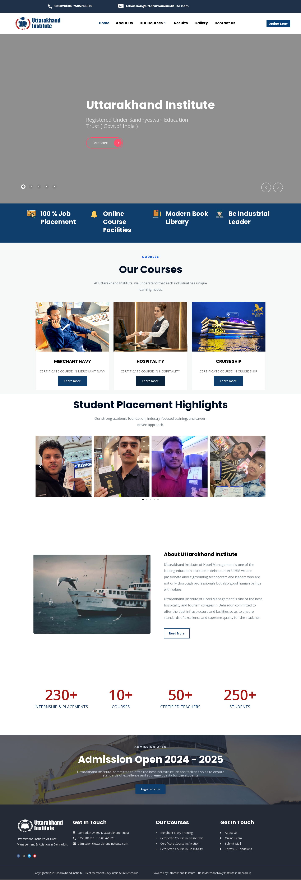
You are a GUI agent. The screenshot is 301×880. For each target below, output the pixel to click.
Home (104, 23)
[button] (263, 186)
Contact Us (224, 23)
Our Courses (152, 23)
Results (181, 23)
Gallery (201, 23)
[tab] (23, 186)
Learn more (72, 381)
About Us (124, 23)
